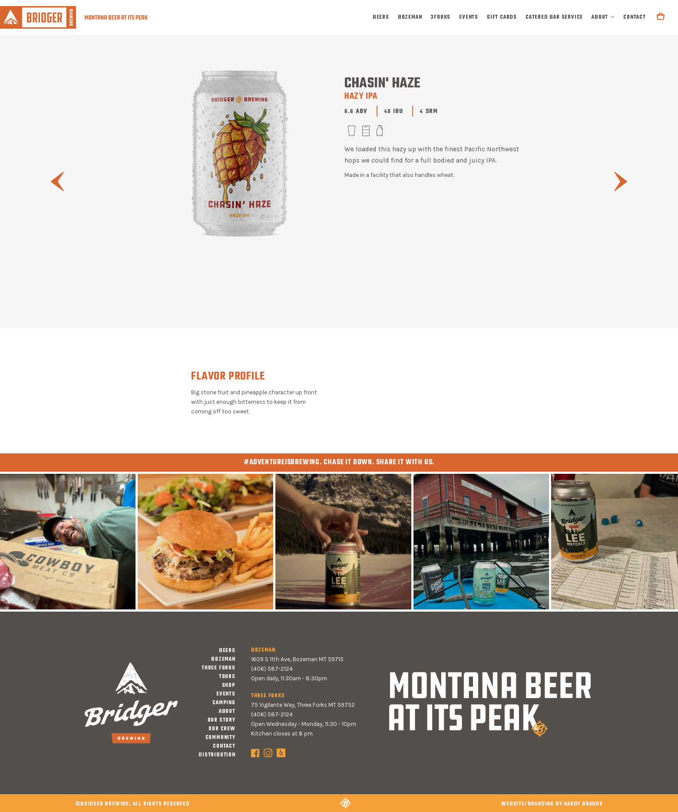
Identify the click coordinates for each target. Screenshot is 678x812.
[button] (603, 17)
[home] (74, 17)
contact (634, 17)
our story (221, 720)
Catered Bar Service (554, 17)
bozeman (410, 17)
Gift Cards (502, 17)
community (220, 737)
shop (228, 685)
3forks (440, 17)
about (600, 17)
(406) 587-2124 (272, 669)
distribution (216, 755)
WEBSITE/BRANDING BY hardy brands (552, 804)
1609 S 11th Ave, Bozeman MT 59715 (297, 659)
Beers (381, 17)
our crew (221, 729)
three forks (218, 668)
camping (223, 703)
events (468, 17)
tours (227, 676)
